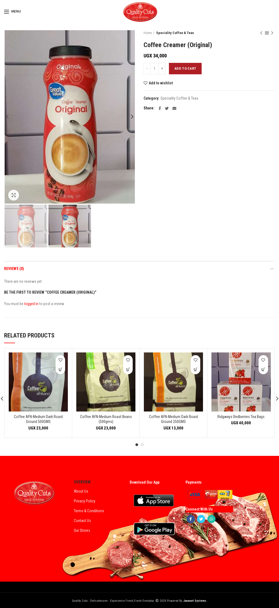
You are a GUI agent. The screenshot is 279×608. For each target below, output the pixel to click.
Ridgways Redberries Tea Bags (241, 416)
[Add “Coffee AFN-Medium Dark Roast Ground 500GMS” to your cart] (60, 369)
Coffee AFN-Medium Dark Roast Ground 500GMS (38, 419)
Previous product (261, 33)
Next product (272, 33)
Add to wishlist (161, 83)
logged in (31, 304)
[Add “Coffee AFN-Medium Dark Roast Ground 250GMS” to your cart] (195, 369)
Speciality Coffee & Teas (175, 33)
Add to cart (185, 68)
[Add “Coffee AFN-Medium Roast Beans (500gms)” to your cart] (128, 369)
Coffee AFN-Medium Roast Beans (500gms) (106, 419)
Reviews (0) (14, 268)
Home (148, 33)
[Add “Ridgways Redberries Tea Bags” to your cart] (263, 369)
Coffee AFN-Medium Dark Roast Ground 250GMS (173, 419)
